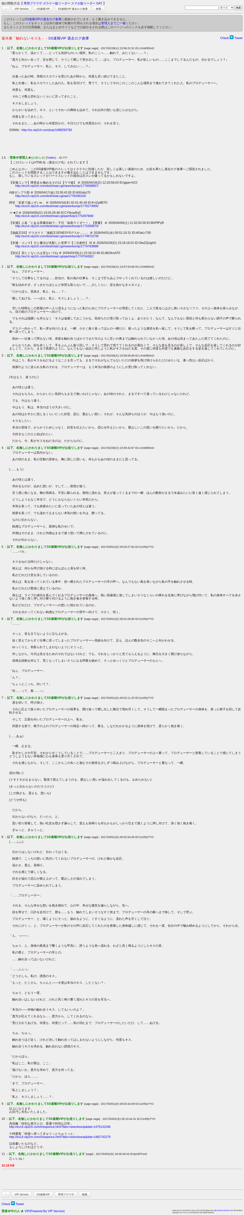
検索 (98, 8)
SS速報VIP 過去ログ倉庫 (73, 8)
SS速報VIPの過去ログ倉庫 (43, 19)
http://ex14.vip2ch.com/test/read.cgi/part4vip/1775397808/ (54, 216)
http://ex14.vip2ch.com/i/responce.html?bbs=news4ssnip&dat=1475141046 (60, 1126)
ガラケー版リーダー (56, 3)
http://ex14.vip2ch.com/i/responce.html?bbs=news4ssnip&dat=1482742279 (60, 1137)
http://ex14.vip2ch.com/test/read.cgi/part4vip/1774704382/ (54, 256)
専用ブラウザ (33, 3)
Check (224, 38)
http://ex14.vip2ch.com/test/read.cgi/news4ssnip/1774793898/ (57, 246)
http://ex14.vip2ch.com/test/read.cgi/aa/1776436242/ (50, 196)
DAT (99, 3)
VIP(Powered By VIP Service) (45, 1211)
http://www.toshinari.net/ (223, 1210)
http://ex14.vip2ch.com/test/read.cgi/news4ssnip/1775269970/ (57, 226)
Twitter (51, 157)
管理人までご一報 (113, 23)
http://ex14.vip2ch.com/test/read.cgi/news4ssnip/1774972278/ (57, 236)
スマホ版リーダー (83, 3)
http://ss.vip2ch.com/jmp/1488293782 (47, 130)
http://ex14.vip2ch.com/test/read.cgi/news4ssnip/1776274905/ (57, 206)
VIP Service (21, 8)
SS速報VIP (43, 8)
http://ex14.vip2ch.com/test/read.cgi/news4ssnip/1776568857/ (57, 185)
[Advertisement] (78, 143)
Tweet (238, 38)
